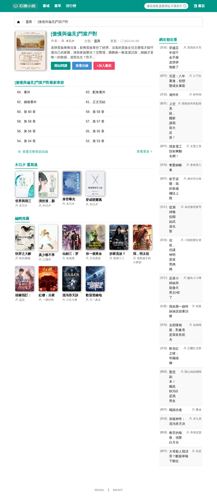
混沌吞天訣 (70, 295)
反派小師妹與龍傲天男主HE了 (174, 287)
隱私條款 (99, 490)
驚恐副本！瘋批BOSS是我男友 (173, 386)
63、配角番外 (96, 92)
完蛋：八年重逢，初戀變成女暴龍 (177, 80)
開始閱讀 (60, 65)
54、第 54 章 (26, 141)
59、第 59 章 (95, 111)
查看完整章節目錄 (32, 151)
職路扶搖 (175, 410)
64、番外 (23, 92)
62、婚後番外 (27, 102)
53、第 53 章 (95, 141)
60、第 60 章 (26, 111)
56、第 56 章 (26, 131)
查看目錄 (82, 65)
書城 (46, 6)
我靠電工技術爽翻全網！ (175, 151)
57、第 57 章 (95, 121)
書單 (57, 6)
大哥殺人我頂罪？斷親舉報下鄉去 (178, 456)
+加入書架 (104, 65)
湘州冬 (174, 94)
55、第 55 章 (95, 131)
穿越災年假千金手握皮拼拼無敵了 (174, 57)
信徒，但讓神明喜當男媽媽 (172, 255)
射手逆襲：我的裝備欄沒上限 (174, 188)
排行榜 (71, 6)
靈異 (29, 21)
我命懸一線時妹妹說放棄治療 (178, 311)
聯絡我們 (117, 490)
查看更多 (144, 151)
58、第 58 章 (26, 121)
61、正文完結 (96, 102)
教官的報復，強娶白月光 (175, 437)
